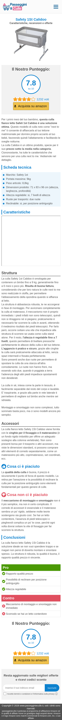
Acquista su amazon (32, 106)
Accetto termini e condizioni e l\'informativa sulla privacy (31, 693)
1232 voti (31, 99)
